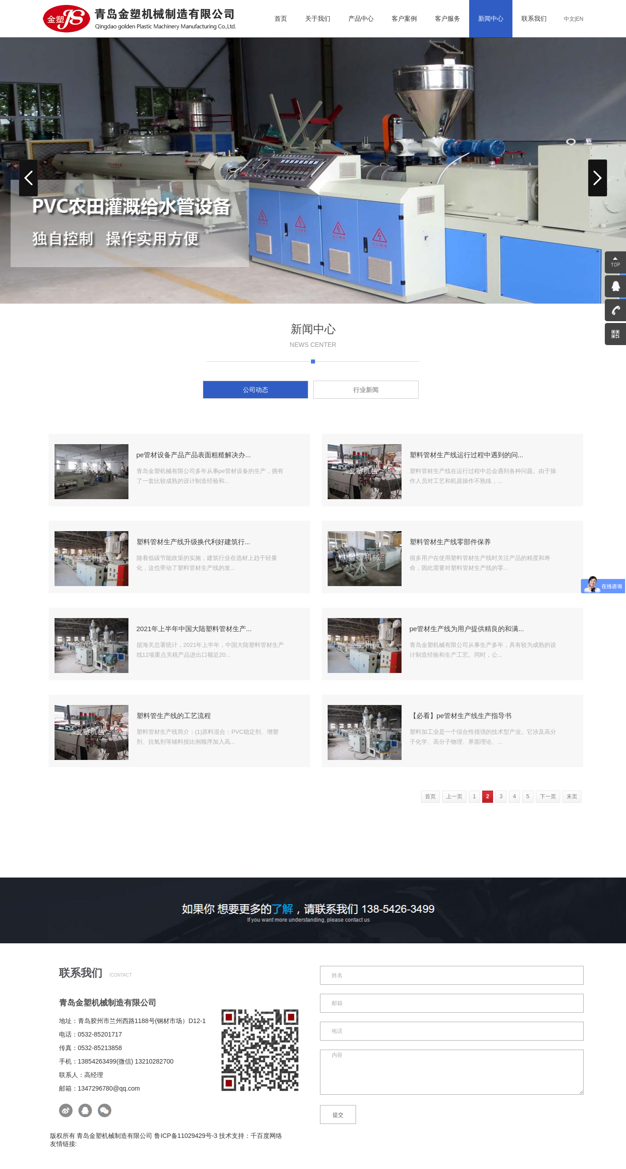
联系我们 (534, 18)
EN (580, 19)
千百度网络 (266, 1135)
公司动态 (255, 389)
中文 (569, 19)
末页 (572, 796)
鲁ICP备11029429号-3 (185, 1135)
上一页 (454, 796)
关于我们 (317, 18)
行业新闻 (366, 389)
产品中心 (361, 18)
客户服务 (447, 18)
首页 (280, 18)
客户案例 (404, 18)
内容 (452, 1072)
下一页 (548, 796)
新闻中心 (490, 18)
